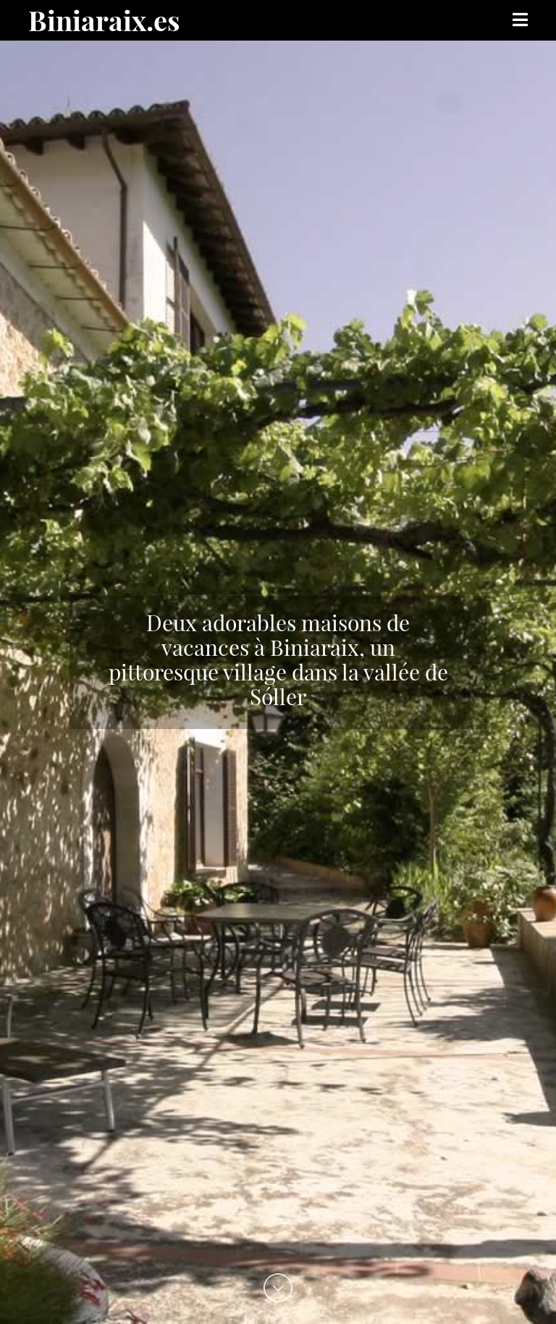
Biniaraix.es (104, 19)
